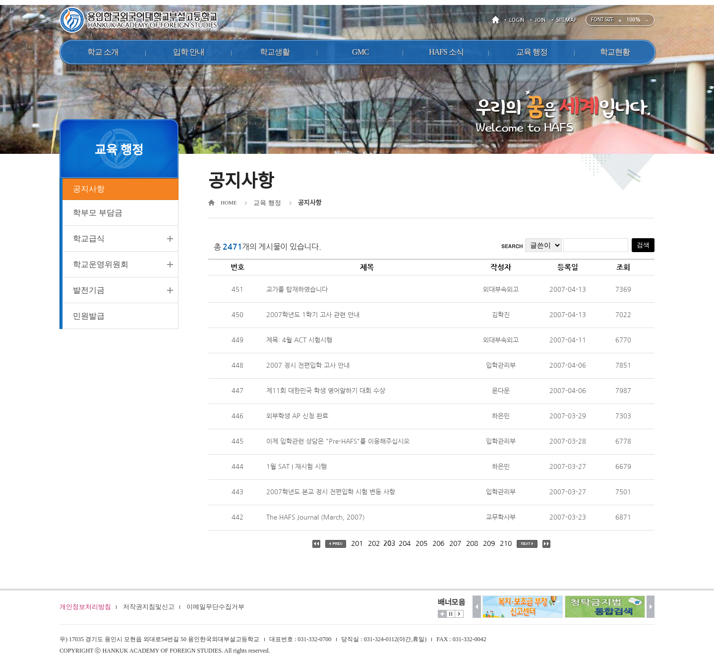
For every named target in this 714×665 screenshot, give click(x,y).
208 (472, 543)
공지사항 (89, 191)
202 (374, 543)
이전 (477, 607)
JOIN (540, 20)
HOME (497, 20)
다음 (651, 607)
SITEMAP (566, 20)
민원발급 (89, 320)
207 (455, 543)
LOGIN (516, 20)
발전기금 (89, 294)
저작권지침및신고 (149, 606)
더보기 (442, 614)
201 (357, 543)
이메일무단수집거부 (215, 606)
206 (438, 543)
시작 (459, 614)
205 (421, 543)
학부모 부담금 (97, 216)
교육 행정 (267, 202)
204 (405, 543)
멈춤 (450, 614)
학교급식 (89, 242)
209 (489, 543)
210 (506, 543)
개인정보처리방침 (85, 606)
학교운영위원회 (100, 268)
